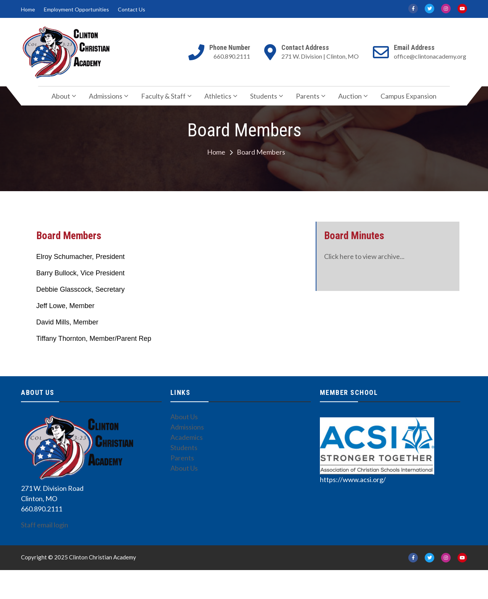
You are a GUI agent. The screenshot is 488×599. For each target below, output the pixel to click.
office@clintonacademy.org (430, 56)
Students (263, 96)
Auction (350, 96)
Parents (307, 96)
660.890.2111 (232, 56)
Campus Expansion (408, 96)
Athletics (217, 96)
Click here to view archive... (364, 256)
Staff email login (44, 525)
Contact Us (131, 9)
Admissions (105, 96)
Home (28, 9)
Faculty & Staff (163, 96)
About (60, 96)
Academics (186, 437)
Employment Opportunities (76, 9)
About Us (184, 416)
